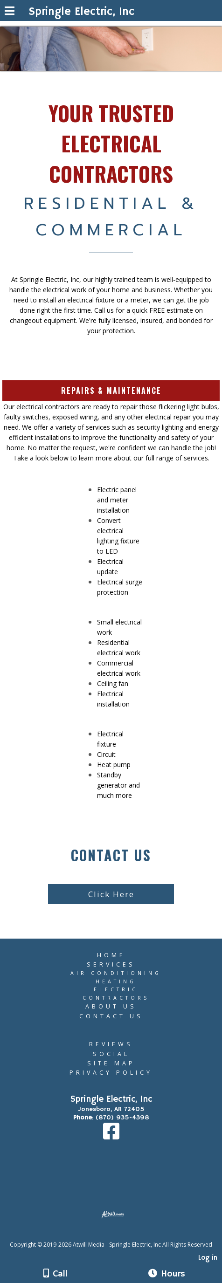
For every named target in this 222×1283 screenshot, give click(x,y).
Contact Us (111, 1016)
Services (111, 964)
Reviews (111, 1044)
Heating (116, 981)
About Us (111, 1006)
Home (111, 955)
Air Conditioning (115, 973)
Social (111, 1054)
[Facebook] (111, 1136)
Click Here (111, 894)
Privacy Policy (111, 1073)
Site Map (111, 1063)
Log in (207, 1258)
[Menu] (9, 12)
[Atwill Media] (119, 1234)
